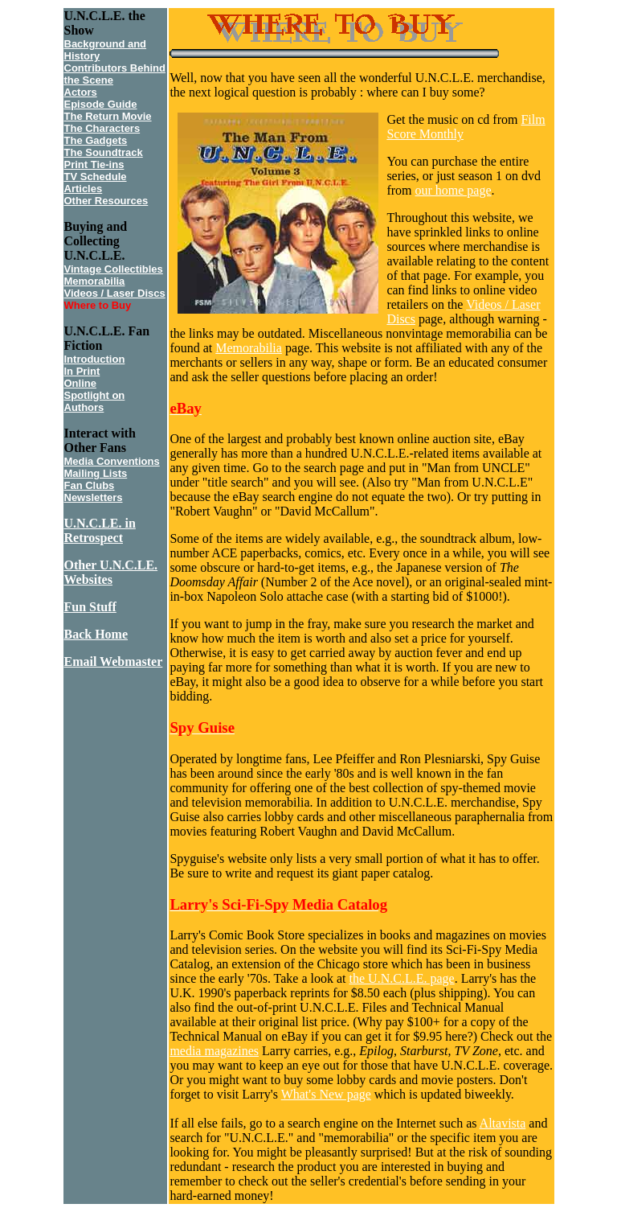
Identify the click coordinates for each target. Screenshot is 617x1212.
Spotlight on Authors (94, 401)
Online (80, 383)
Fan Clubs (89, 485)
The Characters (102, 128)
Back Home (96, 634)
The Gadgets (96, 140)
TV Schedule (95, 177)
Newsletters (93, 497)
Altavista (503, 1123)
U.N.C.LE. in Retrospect (100, 530)
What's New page (326, 1094)
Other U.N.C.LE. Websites (111, 572)
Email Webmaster (113, 661)
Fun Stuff (90, 607)
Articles (83, 189)
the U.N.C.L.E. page (402, 978)
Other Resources (106, 201)
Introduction (94, 359)
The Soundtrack (103, 152)
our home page (453, 190)
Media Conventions (112, 461)
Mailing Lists (96, 473)
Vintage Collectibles (113, 269)
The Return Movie (108, 116)
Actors (80, 92)
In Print (82, 371)
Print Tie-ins (94, 164)
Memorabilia (94, 281)
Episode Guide (100, 104)
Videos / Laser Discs (114, 293)
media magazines (214, 1051)
